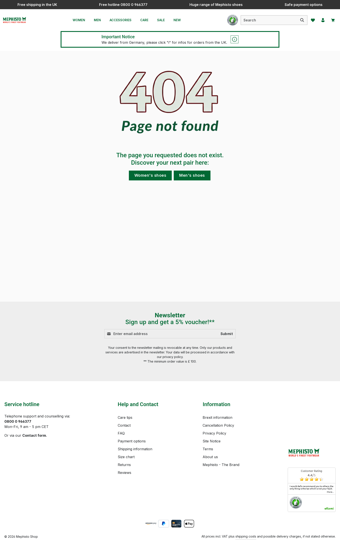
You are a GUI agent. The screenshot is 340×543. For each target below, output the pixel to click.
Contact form (34, 435)
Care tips (125, 417)
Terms (208, 449)
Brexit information (217, 417)
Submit (227, 334)
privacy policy (173, 357)
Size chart (126, 457)
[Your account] (321, 20)
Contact (124, 425)
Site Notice (212, 441)
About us (210, 457)
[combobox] (265, 20)
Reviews (124, 472)
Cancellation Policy (218, 425)
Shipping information (135, 449)
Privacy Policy (214, 433)
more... (330, 492)
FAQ (121, 433)
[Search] (299, 20)
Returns (124, 465)
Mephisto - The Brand (221, 465)
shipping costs (245, 536)
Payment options (132, 441)
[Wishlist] (310, 20)
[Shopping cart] (332, 20)
